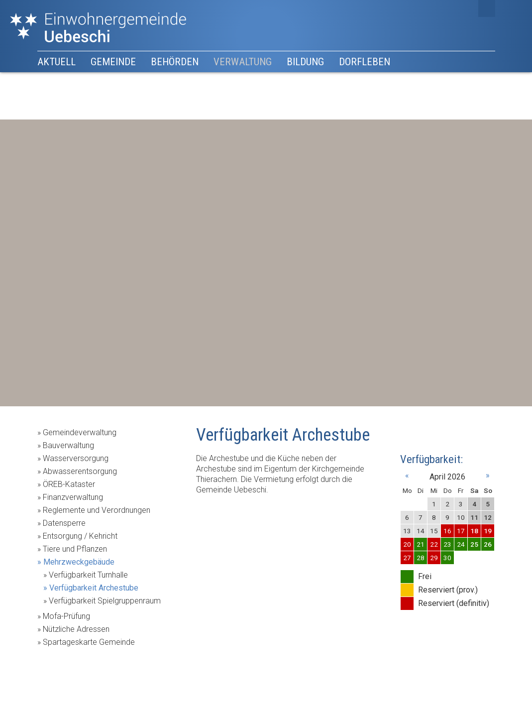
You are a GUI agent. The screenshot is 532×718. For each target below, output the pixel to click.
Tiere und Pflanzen (75, 549)
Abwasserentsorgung (80, 471)
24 (461, 544)
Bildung (305, 62)
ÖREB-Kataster (69, 484)
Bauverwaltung (68, 445)
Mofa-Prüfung (66, 616)
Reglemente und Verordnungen (96, 510)
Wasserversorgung (75, 458)
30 (447, 558)
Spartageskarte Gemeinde (89, 642)
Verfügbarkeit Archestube (93, 588)
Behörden (175, 62)
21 (421, 544)
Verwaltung (242, 62)
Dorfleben (364, 62)
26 (488, 544)
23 (447, 544)
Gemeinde (113, 62)
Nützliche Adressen (76, 629)
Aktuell (56, 62)
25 (474, 544)
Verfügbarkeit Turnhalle (88, 575)
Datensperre (64, 523)
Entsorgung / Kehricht (80, 536)
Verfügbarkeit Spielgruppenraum (105, 600)
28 (421, 558)
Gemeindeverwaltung (79, 432)
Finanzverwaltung (73, 497)
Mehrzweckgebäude (78, 562)
